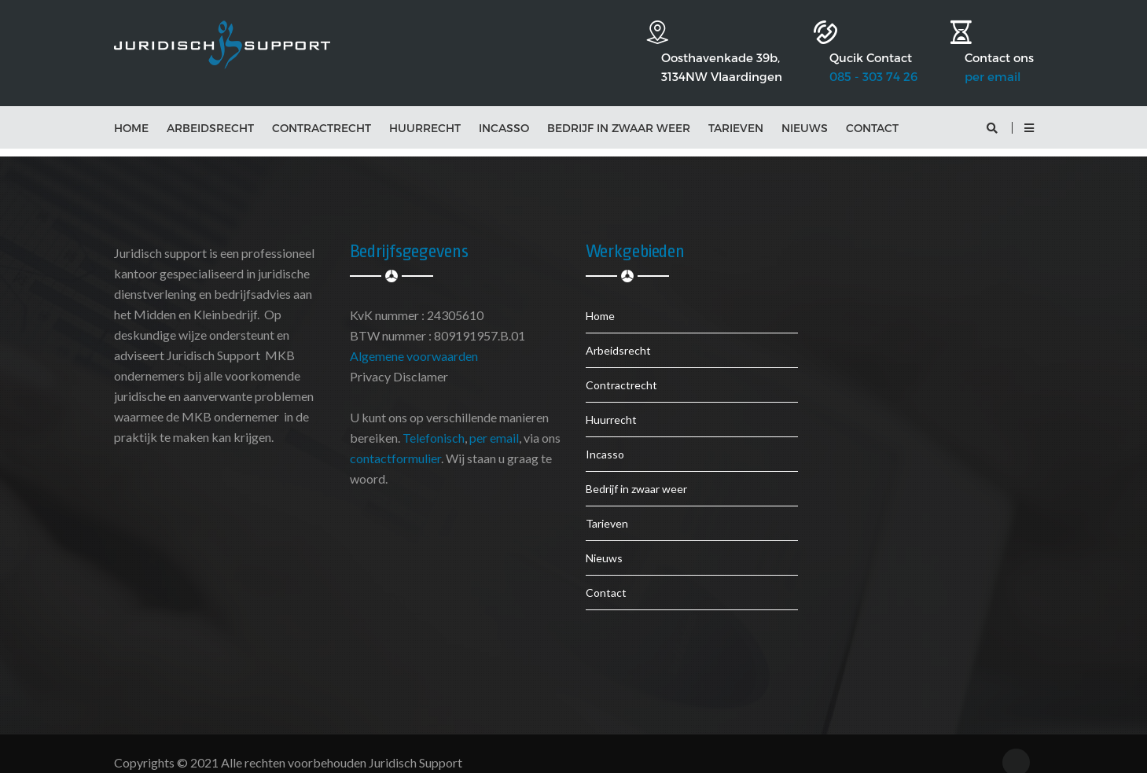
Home (131, 111)
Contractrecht (321, 111)
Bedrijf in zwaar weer (618, 111)
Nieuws (804, 111)
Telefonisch (434, 421)
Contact (872, 111)
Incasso (504, 111)
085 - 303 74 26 (850, 49)
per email (992, 49)
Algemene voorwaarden (414, 339)
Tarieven (735, 111)
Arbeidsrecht (210, 111)
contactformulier (395, 441)
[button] (1029, 111)
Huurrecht (425, 111)
